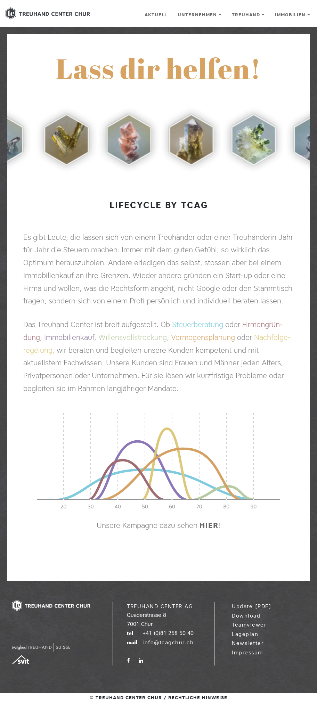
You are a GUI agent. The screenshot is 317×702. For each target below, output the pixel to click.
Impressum (247, 653)
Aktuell (156, 14)
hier (209, 525)
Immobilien (292, 14)
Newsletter (247, 643)
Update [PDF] (251, 606)
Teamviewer (249, 625)
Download (246, 616)
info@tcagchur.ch (168, 642)
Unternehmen (199, 14)
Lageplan (245, 634)
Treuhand (248, 14)
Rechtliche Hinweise (197, 697)
